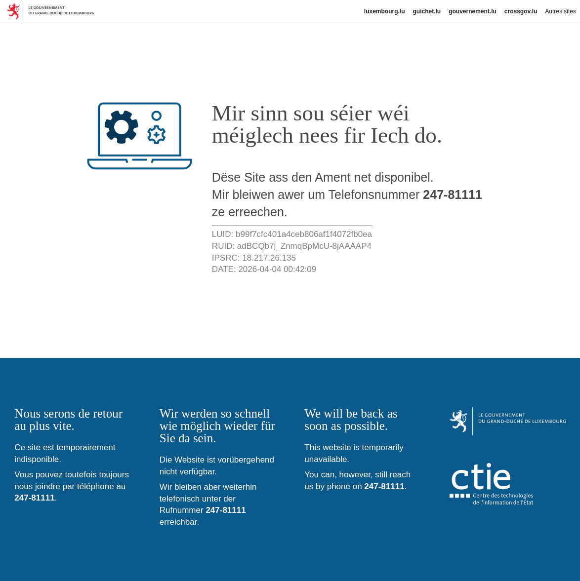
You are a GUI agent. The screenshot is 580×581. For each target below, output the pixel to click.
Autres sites (560, 11)
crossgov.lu (520, 11)
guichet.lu (427, 11)
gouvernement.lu (473, 11)
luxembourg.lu (384, 11)
